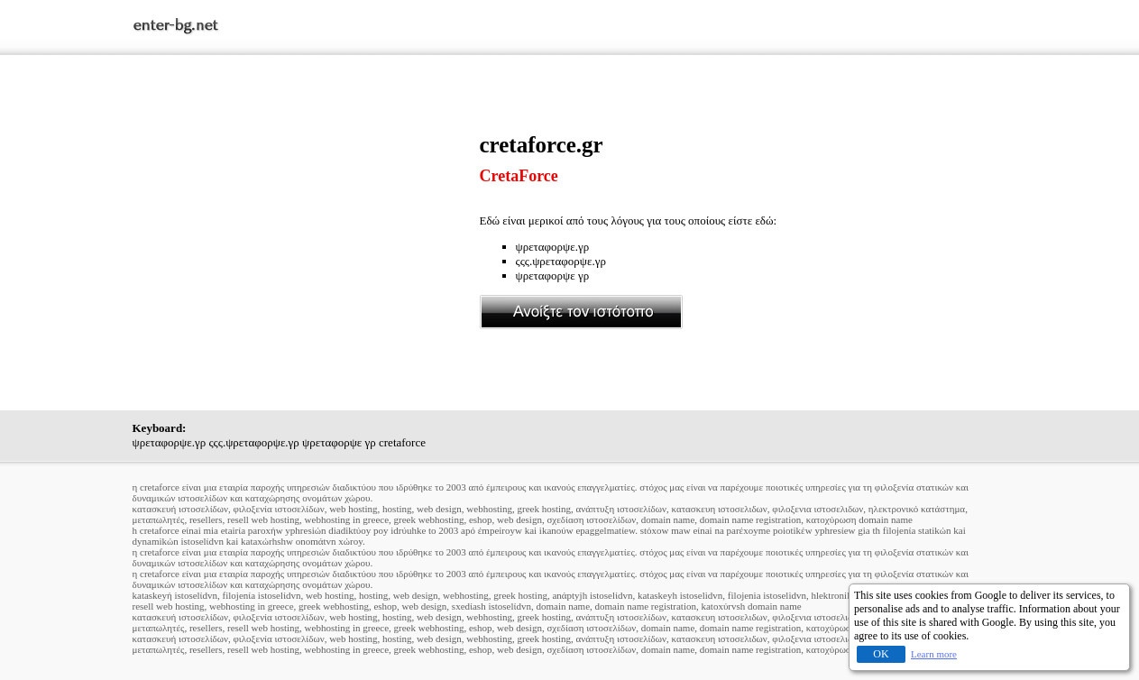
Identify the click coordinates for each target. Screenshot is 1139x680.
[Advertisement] (305, 259)
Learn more (934, 653)
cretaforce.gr (541, 145)
